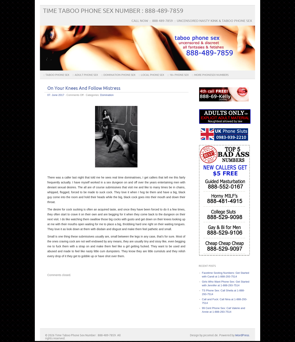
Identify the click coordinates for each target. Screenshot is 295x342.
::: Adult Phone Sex (85, 75)
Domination (107, 95)
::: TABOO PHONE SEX (56, 75)
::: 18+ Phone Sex (178, 75)
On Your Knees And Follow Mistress (83, 88)
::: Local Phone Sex (151, 75)
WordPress (242, 335)
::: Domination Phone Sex (118, 75)
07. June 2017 (55, 95)
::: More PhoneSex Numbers (210, 75)
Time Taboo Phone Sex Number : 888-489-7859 (113, 11)
